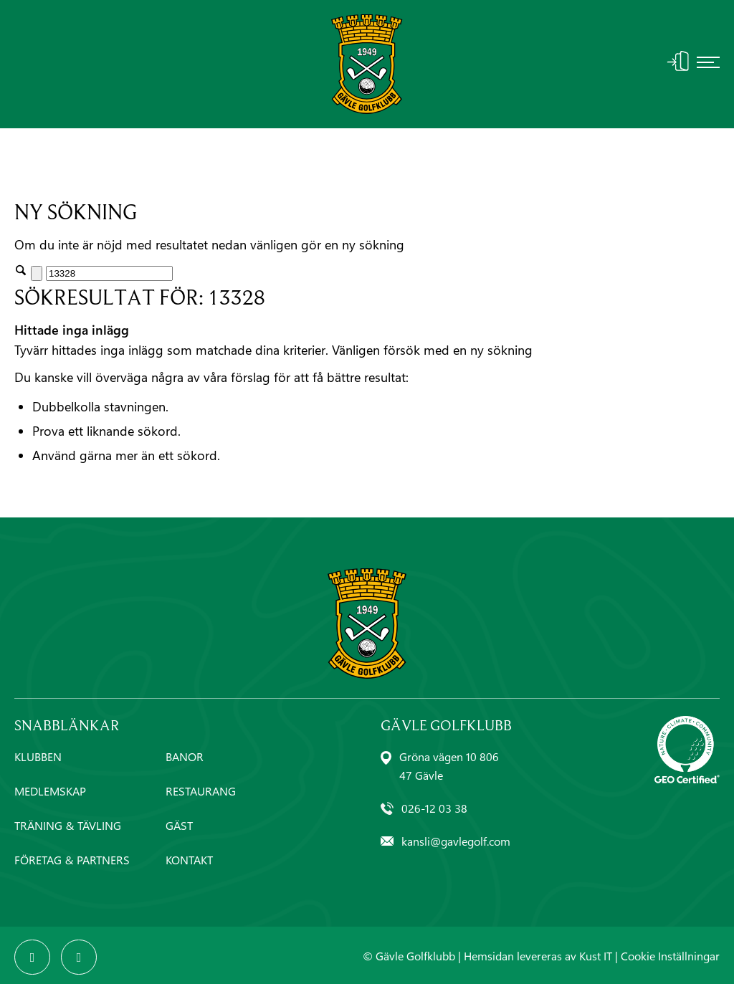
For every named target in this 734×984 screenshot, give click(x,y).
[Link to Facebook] (32, 957)
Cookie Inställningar (670, 955)
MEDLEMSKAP (50, 790)
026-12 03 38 (434, 808)
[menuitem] (708, 64)
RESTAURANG (201, 790)
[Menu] (708, 64)
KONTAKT (189, 859)
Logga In (678, 60)
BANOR (185, 756)
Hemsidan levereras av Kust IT (538, 955)
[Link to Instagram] (79, 957)
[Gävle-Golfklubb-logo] (366, 64)
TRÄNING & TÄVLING (67, 825)
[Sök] (109, 273)
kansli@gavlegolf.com (455, 841)
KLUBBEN (38, 756)
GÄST (179, 825)
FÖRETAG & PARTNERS (72, 859)
